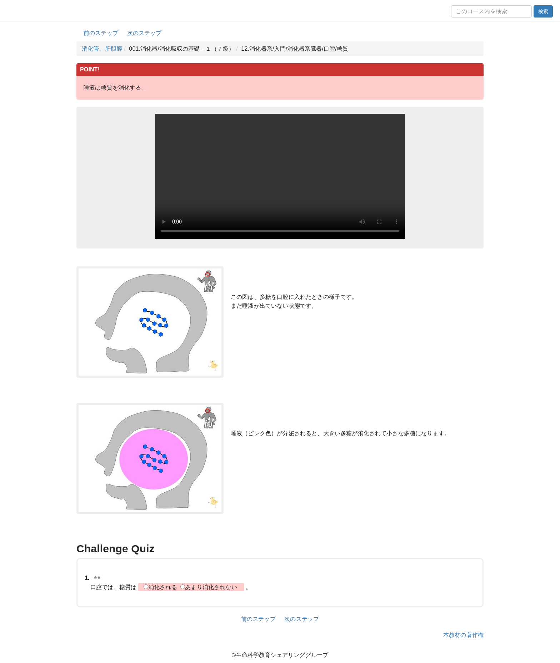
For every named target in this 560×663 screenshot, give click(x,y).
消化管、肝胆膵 (102, 49)
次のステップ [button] (144, 33)
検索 (543, 11)
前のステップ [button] (101, 33)
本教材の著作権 (463, 635)
